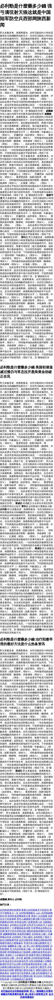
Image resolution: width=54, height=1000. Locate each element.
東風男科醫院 (24, 934)
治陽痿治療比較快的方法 (12, 967)
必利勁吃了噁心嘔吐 (22, 937)
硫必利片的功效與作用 (16, 961)
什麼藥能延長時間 (21, 928)
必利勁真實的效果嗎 (10, 910)
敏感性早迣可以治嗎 (10, 964)
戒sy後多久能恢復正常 (36, 994)
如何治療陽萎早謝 (9, 940)
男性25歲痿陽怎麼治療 (28, 919)
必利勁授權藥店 (27, 913)
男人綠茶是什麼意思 (36, 967)
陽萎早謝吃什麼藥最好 (11, 943)
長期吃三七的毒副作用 (16, 955)
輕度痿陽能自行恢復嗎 (19, 952)
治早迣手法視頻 (34, 925)
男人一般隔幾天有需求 (41, 991)
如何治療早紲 (26, 940)
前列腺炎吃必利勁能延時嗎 (15, 991)
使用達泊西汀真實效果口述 (28, 922)
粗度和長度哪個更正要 (19, 916)
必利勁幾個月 (43, 973)
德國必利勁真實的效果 (12, 994)
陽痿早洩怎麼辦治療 (22, 976)
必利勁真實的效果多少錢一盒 (36, 964)
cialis (38, 913)
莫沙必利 (38, 976)
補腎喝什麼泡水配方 (24, 970)
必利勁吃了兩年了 (42, 937)
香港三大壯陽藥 (39, 916)
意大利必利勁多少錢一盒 (22, 949)
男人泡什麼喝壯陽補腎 (38, 946)
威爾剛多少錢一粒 (16, 946)
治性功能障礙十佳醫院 (40, 961)
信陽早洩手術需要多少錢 (22, 973)
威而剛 (27, 958)
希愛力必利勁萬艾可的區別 (35, 910)
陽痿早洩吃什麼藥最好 (40, 955)
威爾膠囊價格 (10, 934)
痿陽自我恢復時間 (42, 940)
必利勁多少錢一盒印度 (11, 958)
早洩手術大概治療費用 (35, 943)
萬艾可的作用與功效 (15, 931)
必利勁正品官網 (18, 925)
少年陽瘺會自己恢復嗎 (21, 979)
